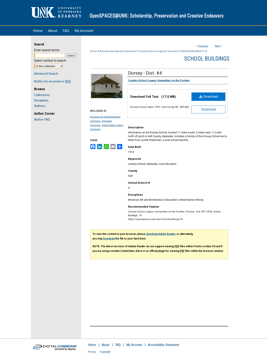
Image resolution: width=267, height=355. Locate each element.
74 (205, 51)
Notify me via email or (52, 81)
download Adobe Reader (161, 234)
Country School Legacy (152, 51)
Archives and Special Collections (118, 51)
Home (93, 51)
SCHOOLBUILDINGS (190, 51)
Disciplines (41, 100)
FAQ (118, 345)
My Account (134, 345)
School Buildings (206, 58)
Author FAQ (42, 119)
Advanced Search (46, 73)
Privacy (92, 351)
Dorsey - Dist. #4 (145, 73)
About (105, 345)
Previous (203, 46)
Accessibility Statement (163, 345)
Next (217, 46)
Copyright (105, 351)
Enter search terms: (47, 50)
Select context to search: (50, 60)
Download (208, 97)
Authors (39, 106)
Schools (172, 51)
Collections (42, 95)
